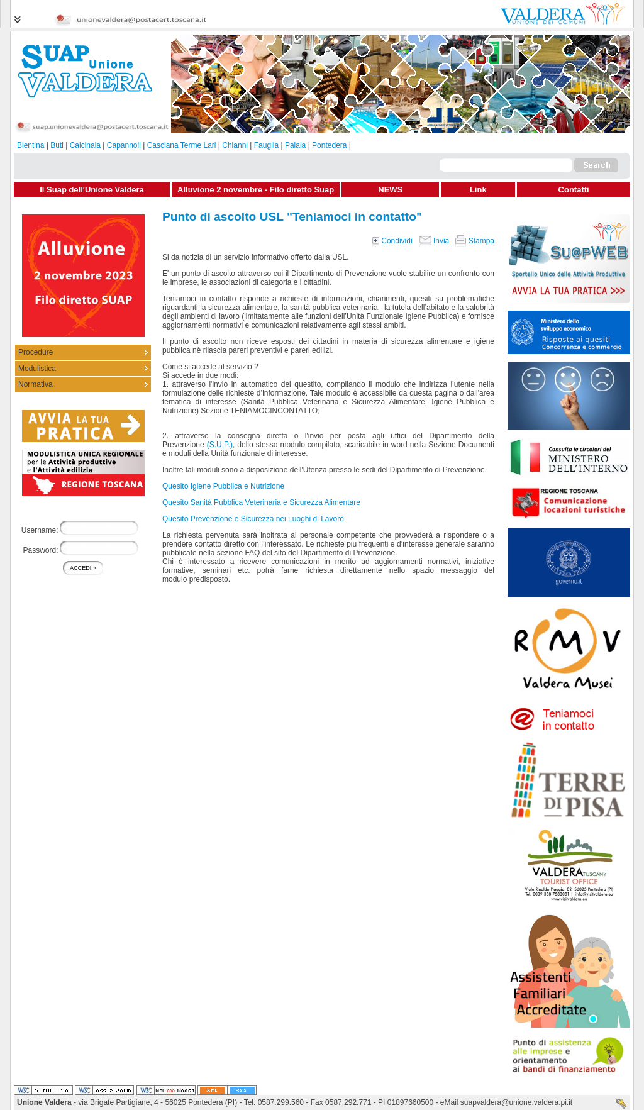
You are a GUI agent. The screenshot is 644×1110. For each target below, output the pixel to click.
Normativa (35, 384)
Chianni (235, 145)
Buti (57, 145)
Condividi (392, 240)
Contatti (573, 189)
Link (478, 189)
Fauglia (266, 145)
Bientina (30, 145)
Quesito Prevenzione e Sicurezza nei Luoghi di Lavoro (253, 518)
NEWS (390, 189)
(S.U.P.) (220, 444)
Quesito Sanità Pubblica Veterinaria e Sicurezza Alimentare (261, 502)
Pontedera (329, 145)
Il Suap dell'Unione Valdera (92, 189)
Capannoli (124, 145)
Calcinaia (85, 145)
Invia (434, 240)
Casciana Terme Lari (181, 145)
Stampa (474, 240)
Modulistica (37, 368)
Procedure (35, 352)
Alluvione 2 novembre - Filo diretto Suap (255, 189)
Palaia (295, 145)
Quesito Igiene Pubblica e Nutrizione (223, 486)
